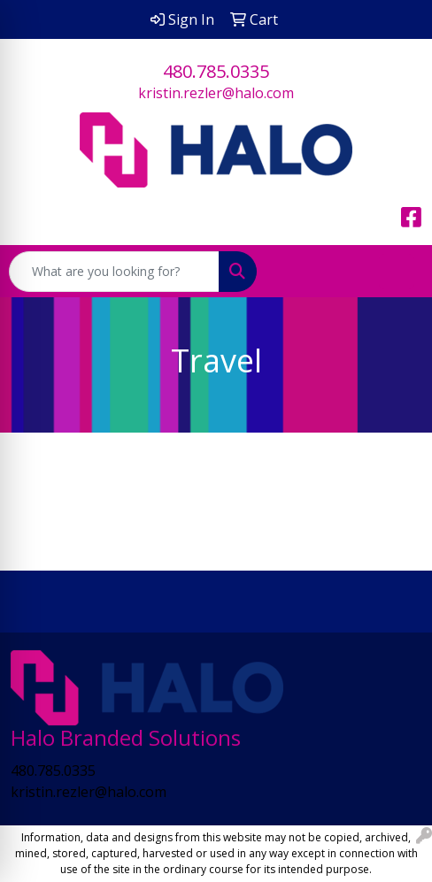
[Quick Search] (114, 271)
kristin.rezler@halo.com (216, 93)
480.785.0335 (216, 71)
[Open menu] (396, 271)
